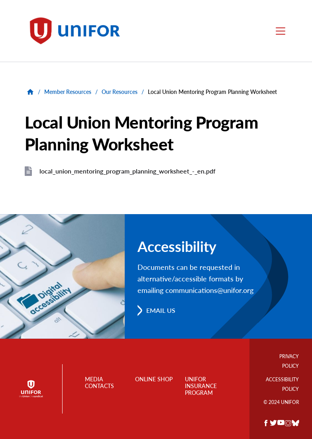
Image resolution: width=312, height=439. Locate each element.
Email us (160, 310)
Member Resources (67, 91)
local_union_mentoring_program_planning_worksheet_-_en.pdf (127, 171)
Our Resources (119, 91)
